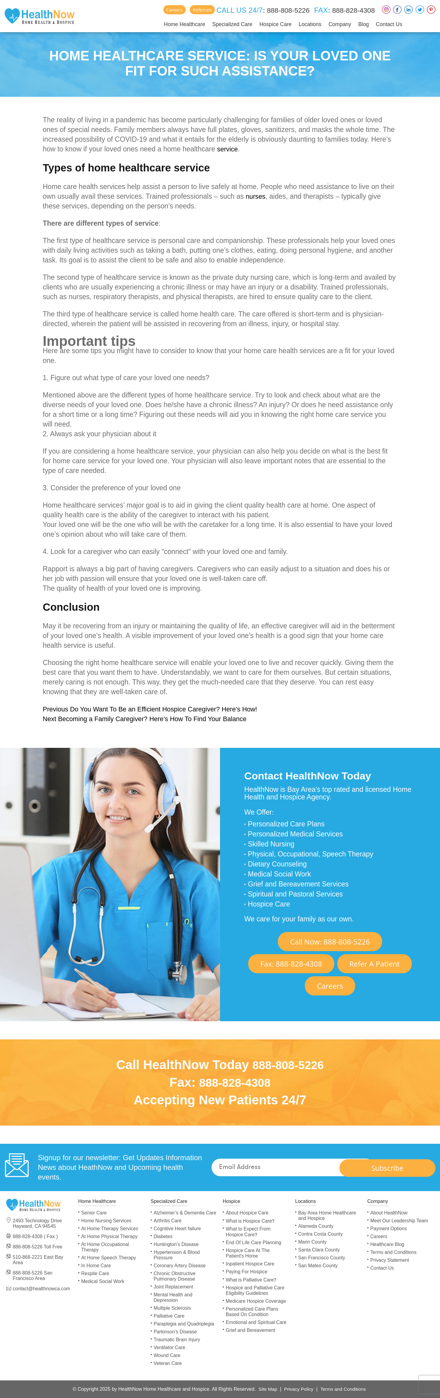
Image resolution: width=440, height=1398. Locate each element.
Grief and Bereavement (251, 1330)
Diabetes (163, 1241)
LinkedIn (408, 9)
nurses (256, 196)
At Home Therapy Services (110, 1228)
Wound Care (167, 1360)
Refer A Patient (374, 964)
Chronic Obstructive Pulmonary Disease (175, 1281)
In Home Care (96, 1265)
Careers (169, 10)
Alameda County (316, 1226)
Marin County (312, 1241)
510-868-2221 (28, 1257)
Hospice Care (270, 24)
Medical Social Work (103, 1281)
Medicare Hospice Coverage (256, 1301)
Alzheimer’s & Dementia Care (179, 1215)
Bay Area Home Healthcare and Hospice (327, 1215)
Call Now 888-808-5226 (330, 942)
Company (334, 24)
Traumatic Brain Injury (177, 1345)
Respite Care (95, 1273)
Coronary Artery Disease (180, 1271)
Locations (305, 24)
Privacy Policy (298, 1389)
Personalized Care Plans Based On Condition (252, 1311)
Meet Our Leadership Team (399, 1220)
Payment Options (389, 1228)
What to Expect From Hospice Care (248, 1232)
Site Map (266, 1389)
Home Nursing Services (106, 1220)
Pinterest (431, 9)
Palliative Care (169, 1321)
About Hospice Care (247, 1212)
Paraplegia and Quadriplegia (184, 1329)
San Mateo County (318, 1265)
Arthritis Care (168, 1226)
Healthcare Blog (387, 1244)
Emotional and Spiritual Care (257, 1322)
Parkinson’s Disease (176, 1337)
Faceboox (397, 9)
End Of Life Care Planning (254, 1242)
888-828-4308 (351, 10)
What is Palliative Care (251, 1280)
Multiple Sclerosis (172, 1313)
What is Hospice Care (250, 1221)
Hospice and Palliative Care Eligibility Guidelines (255, 1290)
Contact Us (383, 24)
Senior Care (94, 1212)
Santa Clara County (319, 1249)
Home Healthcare (179, 24)
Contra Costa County (320, 1234)
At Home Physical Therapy (109, 1236)
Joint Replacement (174, 1292)
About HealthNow (389, 1212)
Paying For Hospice (247, 1271)
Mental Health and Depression (173, 1303)
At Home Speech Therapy (109, 1257)
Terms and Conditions (393, 1252)
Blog (358, 24)
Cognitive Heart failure (178, 1234)
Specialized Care (227, 24)
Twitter (419, 9)
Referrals (196, 10)
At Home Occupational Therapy (105, 1247)
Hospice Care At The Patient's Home (248, 1253)
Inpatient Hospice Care (250, 1263)
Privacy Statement (390, 1260)
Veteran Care (168, 1368)
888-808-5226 (283, 10)
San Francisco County (322, 1257)
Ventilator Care (170, 1353)
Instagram (386, 9)
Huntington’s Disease (176, 1249)
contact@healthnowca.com (42, 1288)
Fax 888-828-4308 (291, 964)
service (228, 149)
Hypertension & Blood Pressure (177, 1260)
